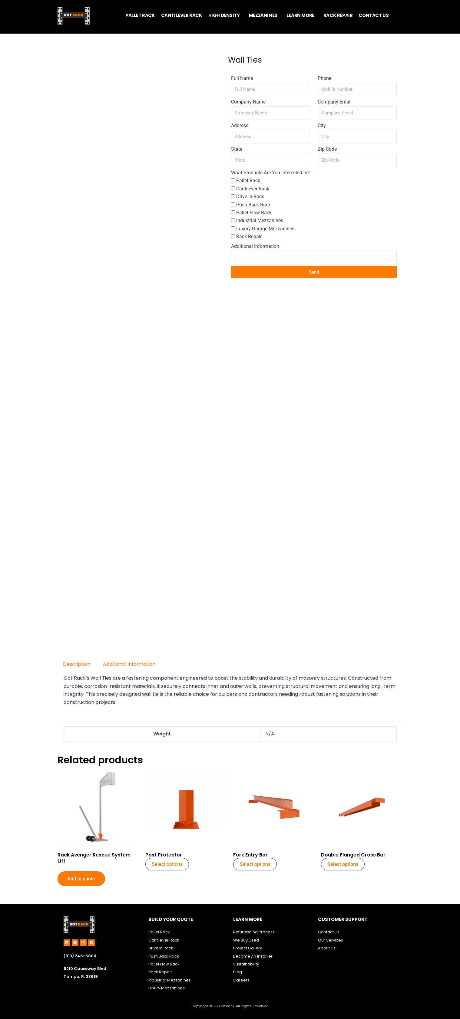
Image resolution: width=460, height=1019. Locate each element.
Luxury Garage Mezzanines (265, 229)
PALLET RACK (140, 15)
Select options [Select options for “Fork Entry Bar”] (255, 864)
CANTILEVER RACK (181, 15)
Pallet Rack (248, 180)
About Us (327, 948)
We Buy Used (246, 940)
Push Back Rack (253, 205)
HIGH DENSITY (224, 15)
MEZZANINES (263, 15)
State (236, 149)
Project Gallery (247, 948)
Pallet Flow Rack (254, 212)
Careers (241, 980)
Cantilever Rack (252, 189)
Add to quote (81, 879)
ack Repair (161, 972)
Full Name (242, 78)
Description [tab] (77, 664)
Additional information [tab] (130, 664)
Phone (324, 78)
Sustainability (246, 964)
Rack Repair (249, 236)
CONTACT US (374, 15)
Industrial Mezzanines (259, 220)
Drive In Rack (250, 196)
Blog (237, 972)
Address (239, 125)
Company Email (335, 102)
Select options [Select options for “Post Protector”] (167, 864)
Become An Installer (253, 956)
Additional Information (255, 246)
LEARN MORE (300, 15)
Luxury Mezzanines (166, 988)
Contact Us (328, 932)
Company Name (248, 102)
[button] (225, 15)
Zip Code (327, 149)
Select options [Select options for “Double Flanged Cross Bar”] (342, 864)
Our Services (330, 940)
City (322, 125)
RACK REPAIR (338, 15)
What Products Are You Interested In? (270, 173)
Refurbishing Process (254, 932)
